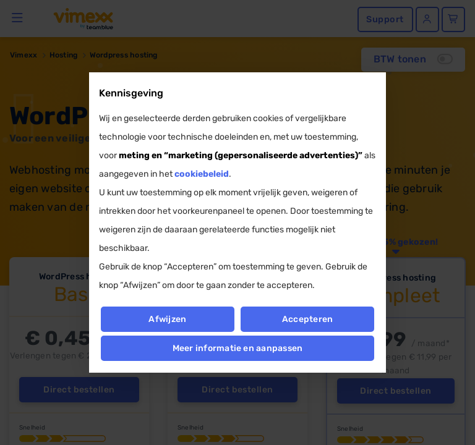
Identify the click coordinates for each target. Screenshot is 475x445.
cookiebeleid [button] (201, 174)
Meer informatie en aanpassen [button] (238, 348)
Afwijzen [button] (167, 319)
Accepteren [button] (307, 319)
